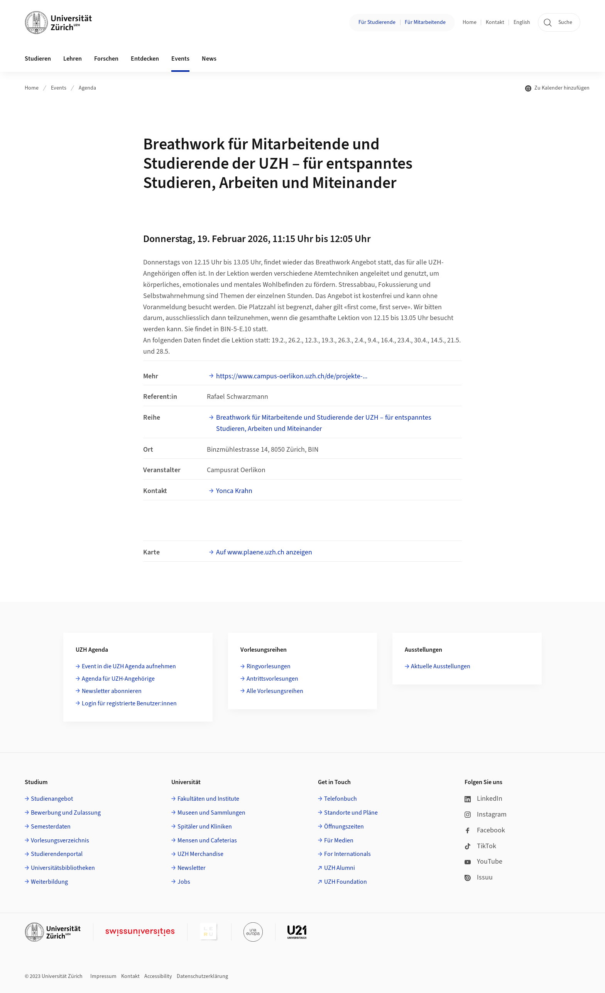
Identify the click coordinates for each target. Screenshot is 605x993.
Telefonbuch (340, 799)
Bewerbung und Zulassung (66, 812)
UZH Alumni (339, 868)
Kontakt (495, 22)
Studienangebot (52, 799)
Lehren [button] (72, 58)
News (209, 58)
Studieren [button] (38, 58)
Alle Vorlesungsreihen (275, 691)
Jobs (183, 882)
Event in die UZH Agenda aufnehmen (129, 666)
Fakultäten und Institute (208, 799)
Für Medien (338, 840)
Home (470, 22)
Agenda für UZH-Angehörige (118, 678)
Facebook (485, 830)
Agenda (87, 88)
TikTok (480, 846)
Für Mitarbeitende (425, 22)
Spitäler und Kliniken (204, 826)
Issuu (479, 877)
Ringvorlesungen (269, 666)
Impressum (103, 976)
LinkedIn (483, 798)
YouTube (483, 861)
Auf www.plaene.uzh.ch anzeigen (264, 552)
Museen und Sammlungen (211, 812)
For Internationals (347, 854)
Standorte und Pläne (351, 812)
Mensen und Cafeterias (207, 840)
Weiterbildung (49, 882)
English (522, 22)
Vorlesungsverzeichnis (60, 840)
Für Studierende (376, 22)
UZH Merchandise (200, 854)
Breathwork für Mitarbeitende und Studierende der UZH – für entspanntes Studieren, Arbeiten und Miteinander (323, 423)
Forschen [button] (106, 58)
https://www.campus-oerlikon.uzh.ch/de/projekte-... (291, 376)
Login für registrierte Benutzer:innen (129, 703)
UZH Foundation (345, 882)
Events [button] (180, 58)
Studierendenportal (57, 854)
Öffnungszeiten (344, 826)
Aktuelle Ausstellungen (440, 666)
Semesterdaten (51, 826)
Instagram (486, 814)
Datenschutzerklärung (202, 976)
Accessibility (158, 976)
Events (58, 88)
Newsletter (191, 868)
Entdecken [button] (145, 58)
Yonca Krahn (234, 491)
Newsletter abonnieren (112, 691)
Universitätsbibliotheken (63, 868)
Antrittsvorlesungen (272, 678)
